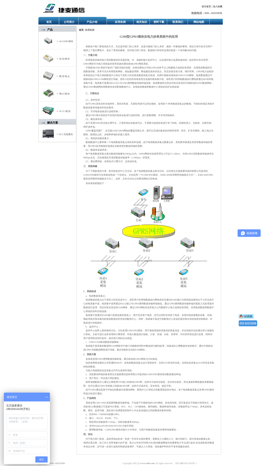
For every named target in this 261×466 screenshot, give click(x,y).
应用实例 (120, 22)
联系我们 (177, 22)
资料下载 (158, 22)
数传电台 (64, 76)
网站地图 (198, 22)
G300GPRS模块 (91, 175)
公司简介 (69, 22)
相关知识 (141, 22)
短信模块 (64, 58)
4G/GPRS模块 (66, 41)
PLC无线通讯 (66, 134)
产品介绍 (92, 22)
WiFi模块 (65, 111)
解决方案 (52, 122)
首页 (49, 22)
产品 (50, 29)
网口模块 (64, 93)
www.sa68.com (147, 463)
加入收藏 (217, 6)
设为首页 (206, 6)
